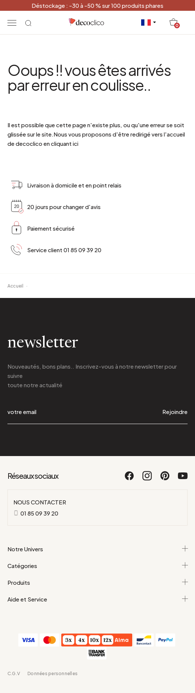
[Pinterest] (165, 479)
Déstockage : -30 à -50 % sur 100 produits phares (97, 5)
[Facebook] (129, 479)
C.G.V (13, 673)
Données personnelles (52, 673)
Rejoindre (175, 411)
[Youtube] (183, 479)
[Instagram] (147, 479)
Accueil (15, 286)
